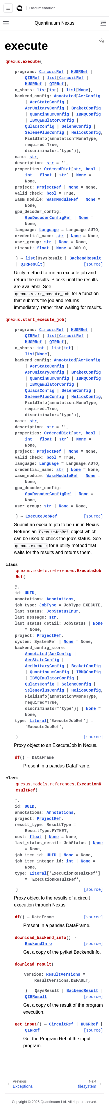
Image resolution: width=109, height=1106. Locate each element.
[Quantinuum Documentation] (19, 8)
